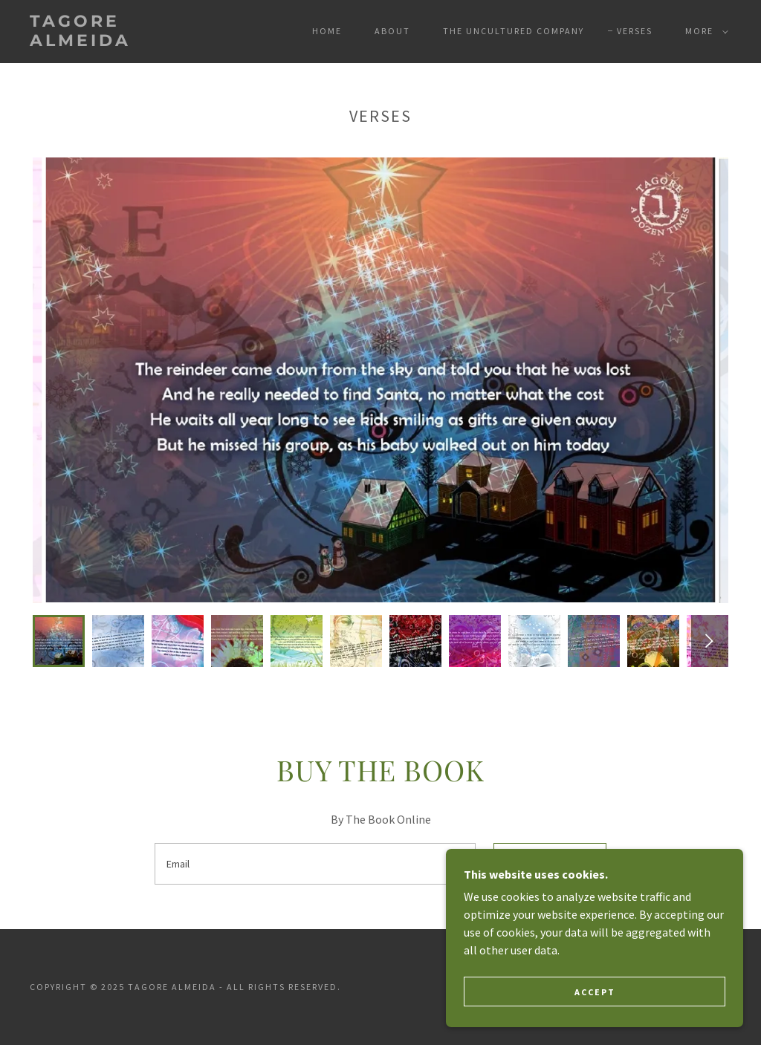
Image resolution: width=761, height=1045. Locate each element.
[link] (123, 41)
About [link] (392, 30)
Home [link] (327, 30)
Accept (594, 991)
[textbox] (315, 864)
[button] (703, 31)
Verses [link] (634, 30)
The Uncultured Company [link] (513, 30)
